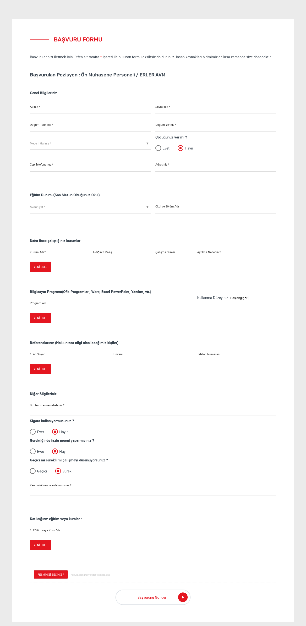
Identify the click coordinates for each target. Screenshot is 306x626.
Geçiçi (42, 473)
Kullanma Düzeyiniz (213, 297)
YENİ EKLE (40, 267)
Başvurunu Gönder (162, 601)
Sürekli (67, 473)
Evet (166, 148)
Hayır (189, 148)
